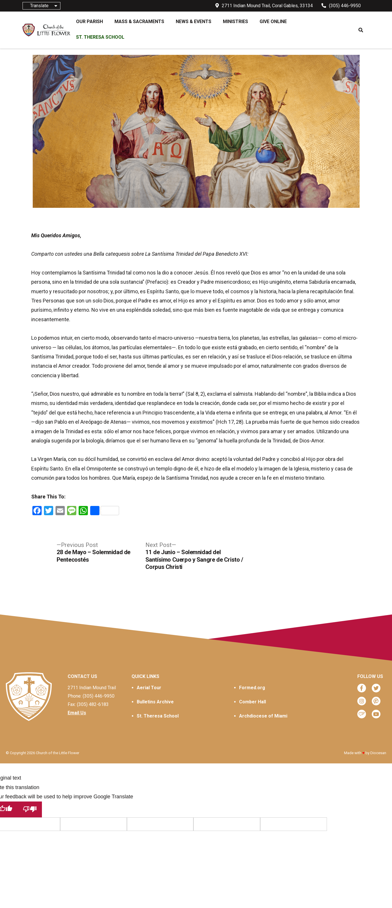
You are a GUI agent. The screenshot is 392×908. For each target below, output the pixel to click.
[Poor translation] (30, 809)
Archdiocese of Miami (263, 716)
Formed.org (252, 687)
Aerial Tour (149, 687)
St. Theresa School (158, 716)
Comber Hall (252, 702)
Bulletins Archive (155, 702)
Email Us (77, 712)
